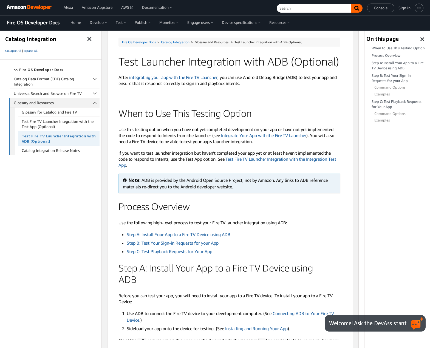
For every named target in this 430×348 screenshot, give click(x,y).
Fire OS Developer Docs (33, 23)
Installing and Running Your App (256, 328)
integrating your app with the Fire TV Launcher (173, 77)
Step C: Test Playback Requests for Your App (169, 251)
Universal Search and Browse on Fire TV (57, 93)
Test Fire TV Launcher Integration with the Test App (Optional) (58, 124)
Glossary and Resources (57, 102)
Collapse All (13, 51)
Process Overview (386, 55)
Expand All (31, 51)
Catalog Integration (175, 42)
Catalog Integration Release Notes (51, 150)
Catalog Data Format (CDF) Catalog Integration (57, 81)
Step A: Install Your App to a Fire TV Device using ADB (178, 234)
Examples (382, 94)
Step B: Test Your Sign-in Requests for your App (173, 243)
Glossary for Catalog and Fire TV (49, 112)
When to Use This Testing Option (398, 48)
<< (38, 69)
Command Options (390, 87)
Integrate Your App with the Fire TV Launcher (264, 135)
